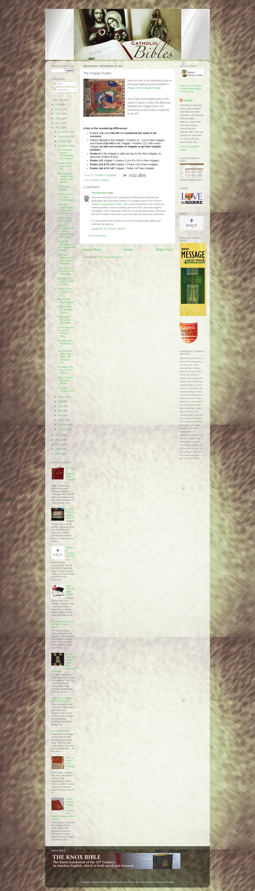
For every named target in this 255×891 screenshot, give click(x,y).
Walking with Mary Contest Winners (65, 281)
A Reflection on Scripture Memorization (65, 197)
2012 (58, 435)
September (64, 145)
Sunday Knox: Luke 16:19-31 (65, 166)
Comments (60, 89)
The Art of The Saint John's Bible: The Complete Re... (65, 357)
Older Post (164, 249)
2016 (58, 113)
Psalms (96, 180)
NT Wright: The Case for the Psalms (65, 370)
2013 (58, 127)
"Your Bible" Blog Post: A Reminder (65, 320)
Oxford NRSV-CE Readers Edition (65, 309)
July (60, 401)
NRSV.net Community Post (70, 552)
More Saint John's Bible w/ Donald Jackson (65, 209)
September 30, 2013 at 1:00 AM (108, 228)
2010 (58, 444)
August (62, 396)
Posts (57, 83)
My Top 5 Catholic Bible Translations (70, 475)
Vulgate (105, 180)
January (62, 429)
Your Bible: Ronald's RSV (66, 389)
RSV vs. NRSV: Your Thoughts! (70, 763)
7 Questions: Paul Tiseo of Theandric (65, 271)
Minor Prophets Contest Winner (65, 380)
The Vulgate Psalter (63, 188)
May (60, 410)
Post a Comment (97, 235)
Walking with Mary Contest (65, 300)
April (60, 415)
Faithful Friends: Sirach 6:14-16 (70, 513)
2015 (58, 118)
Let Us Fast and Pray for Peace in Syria (65, 331)
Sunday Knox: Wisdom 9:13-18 (66, 343)
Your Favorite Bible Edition (70, 590)
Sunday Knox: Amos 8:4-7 (64, 219)
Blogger (170, 882)
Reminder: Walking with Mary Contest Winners (65, 259)
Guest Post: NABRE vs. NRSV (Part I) (62, 699)
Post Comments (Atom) (110, 257)
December (64, 131)
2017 (58, 109)
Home (128, 249)
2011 (58, 440)
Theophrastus (99, 192)
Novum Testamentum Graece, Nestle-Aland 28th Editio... (65, 231)
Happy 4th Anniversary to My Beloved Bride (66, 245)
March (61, 420)
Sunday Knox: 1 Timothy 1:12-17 (66, 291)
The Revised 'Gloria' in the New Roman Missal (63, 624)
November (64, 136)
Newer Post (92, 249)
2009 (58, 449)
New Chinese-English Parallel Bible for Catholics (65, 154)
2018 (58, 104)
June (61, 406)
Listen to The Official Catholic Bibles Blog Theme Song (191, 88)
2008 (58, 453)
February (63, 424)
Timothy (187, 100)
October (62, 141)
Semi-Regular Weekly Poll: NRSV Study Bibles (65, 178)
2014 (58, 123)
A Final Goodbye (60, 730)
